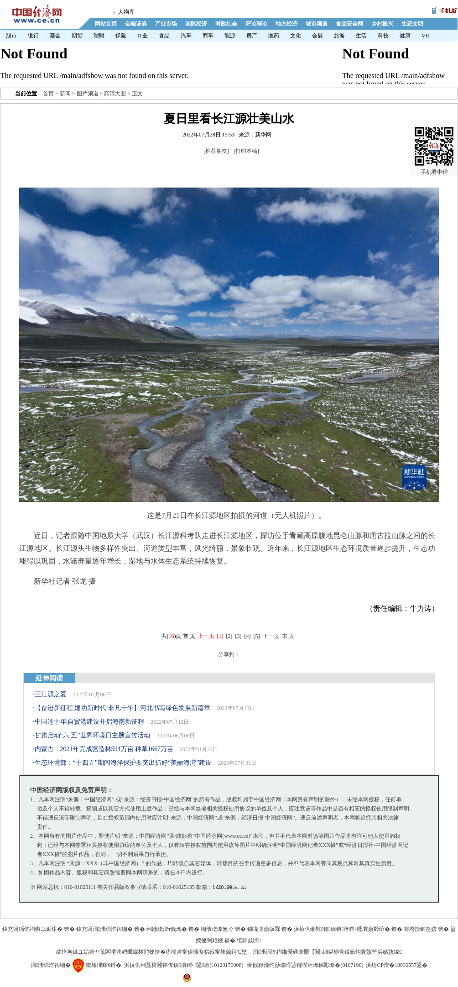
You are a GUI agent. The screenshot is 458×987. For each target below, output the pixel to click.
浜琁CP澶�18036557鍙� (396, 965)
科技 (383, 35)
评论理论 (256, 24)
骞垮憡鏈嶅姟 (420, 929)
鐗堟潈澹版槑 (263, 929)
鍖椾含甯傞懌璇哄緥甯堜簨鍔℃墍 (206, 952)
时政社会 (226, 24)
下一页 (271, 636)
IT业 (142, 35)
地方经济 (286, 24)
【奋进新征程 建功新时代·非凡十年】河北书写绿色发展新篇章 (122, 708)
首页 (48, 93)
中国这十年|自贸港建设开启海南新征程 (90, 721)
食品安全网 (349, 24)
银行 (33, 35)
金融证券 (136, 24)
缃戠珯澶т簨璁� (166, 929)
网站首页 (106, 24)
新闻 (65, 93)
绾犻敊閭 (250, 940)
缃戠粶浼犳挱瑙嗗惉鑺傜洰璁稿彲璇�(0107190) (305, 965)
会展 (317, 35)
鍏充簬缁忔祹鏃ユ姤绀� (32, 929)
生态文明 (412, 24)
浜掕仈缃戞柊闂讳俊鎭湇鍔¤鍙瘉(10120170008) (183, 965)
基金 (55, 35)
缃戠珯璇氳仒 (217, 929)
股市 (11, 35)
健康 (405, 35)
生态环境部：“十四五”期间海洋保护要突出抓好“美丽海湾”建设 (123, 762)
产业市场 (166, 24)
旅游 (339, 35)
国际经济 (196, 24)
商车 (208, 35)
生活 (361, 35)
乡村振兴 (382, 24)
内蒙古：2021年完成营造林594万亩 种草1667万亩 (104, 749)
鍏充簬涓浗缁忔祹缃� (104, 929)
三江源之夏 (51, 694)
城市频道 (317, 24)
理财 (99, 35)
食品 (164, 35)
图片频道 (88, 93)
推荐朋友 (216, 151)
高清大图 (115, 93)
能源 (229, 35)
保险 (120, 35)
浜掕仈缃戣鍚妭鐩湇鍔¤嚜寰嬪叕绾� (342, 929)
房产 (251, 35)
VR (425, 35)
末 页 (288, 636)
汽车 (186, 35)
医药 (273, 35)
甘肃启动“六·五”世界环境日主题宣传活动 (93, 735)
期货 (77, 35)
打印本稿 (246, 151)
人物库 (126, 12)
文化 (295, 35)
